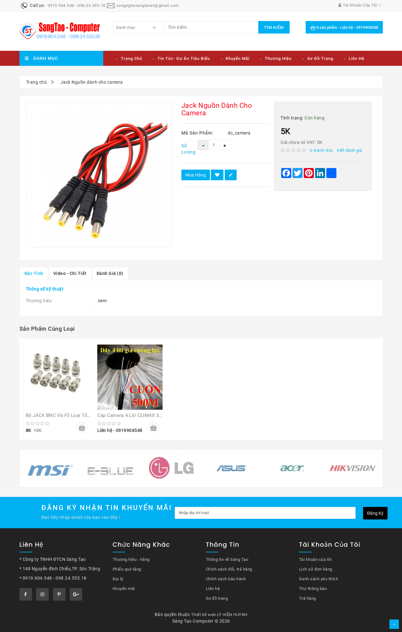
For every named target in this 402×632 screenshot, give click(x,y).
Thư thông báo (313, 588)
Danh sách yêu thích (318, 579)
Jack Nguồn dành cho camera (92, 82)
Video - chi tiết (70, 273)
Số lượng (184, 149)
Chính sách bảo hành (226, 579)
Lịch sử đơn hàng (315, 569)
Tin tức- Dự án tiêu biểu (184, 58)
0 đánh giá (321, 150)
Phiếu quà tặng (127, 569)
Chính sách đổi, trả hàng (229, 569)
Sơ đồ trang (320, 58)
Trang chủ (131, 58)
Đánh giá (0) (110, 273)
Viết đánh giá (349, 150)
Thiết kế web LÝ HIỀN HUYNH (219, 614)
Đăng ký (375, 513)
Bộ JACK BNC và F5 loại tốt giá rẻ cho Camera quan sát (90, 415)
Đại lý (118, 579)
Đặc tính (33, 273)
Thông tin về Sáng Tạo (227, 559)
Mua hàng (195, 174)
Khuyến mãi (237, 58)
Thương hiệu (278, 58)
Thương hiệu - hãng (131, 559)
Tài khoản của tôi (315, 559)
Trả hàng (307, 598)
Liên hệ (356, 58)
